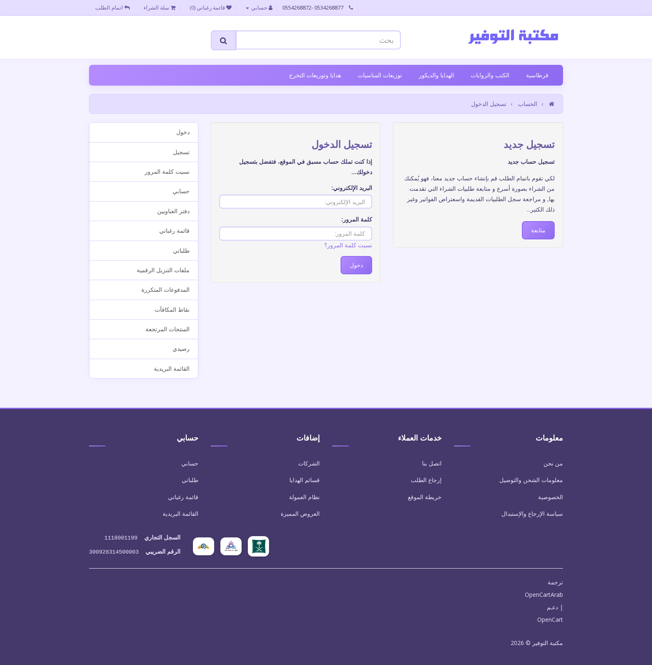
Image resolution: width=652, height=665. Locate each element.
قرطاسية (537, 75)
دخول (183, 132)
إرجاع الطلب (426, 480)
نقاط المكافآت (172, 309)
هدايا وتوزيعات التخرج (315, 75)
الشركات (309, 463)
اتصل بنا (432, 463)
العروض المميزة (300, 513)
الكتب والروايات (490, 75)
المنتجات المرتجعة (168, 329)
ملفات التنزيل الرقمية (163, 270)
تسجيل (181, 152)
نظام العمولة (304, 497)
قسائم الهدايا (304, 480)
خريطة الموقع (425, 497)
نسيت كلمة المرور (167, 171)
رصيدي (181, 348)
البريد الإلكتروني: (351, 188)
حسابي (181, 191)
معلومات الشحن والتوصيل (531, 480)
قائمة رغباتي (174, 230)
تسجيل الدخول (488, 104)
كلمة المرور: (356, 219)
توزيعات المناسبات (380, 75)
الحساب (527, 104)
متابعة (538, 230)
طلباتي (181, 250)
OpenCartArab (544, 593)
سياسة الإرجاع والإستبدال (532, 513)
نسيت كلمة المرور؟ (348, 245)
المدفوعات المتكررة (165, 289)
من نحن (553, 463)
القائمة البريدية (172, 368)
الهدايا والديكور (436, 75)
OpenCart (550, 618)
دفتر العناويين (173, 211)
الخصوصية (550, 497)
